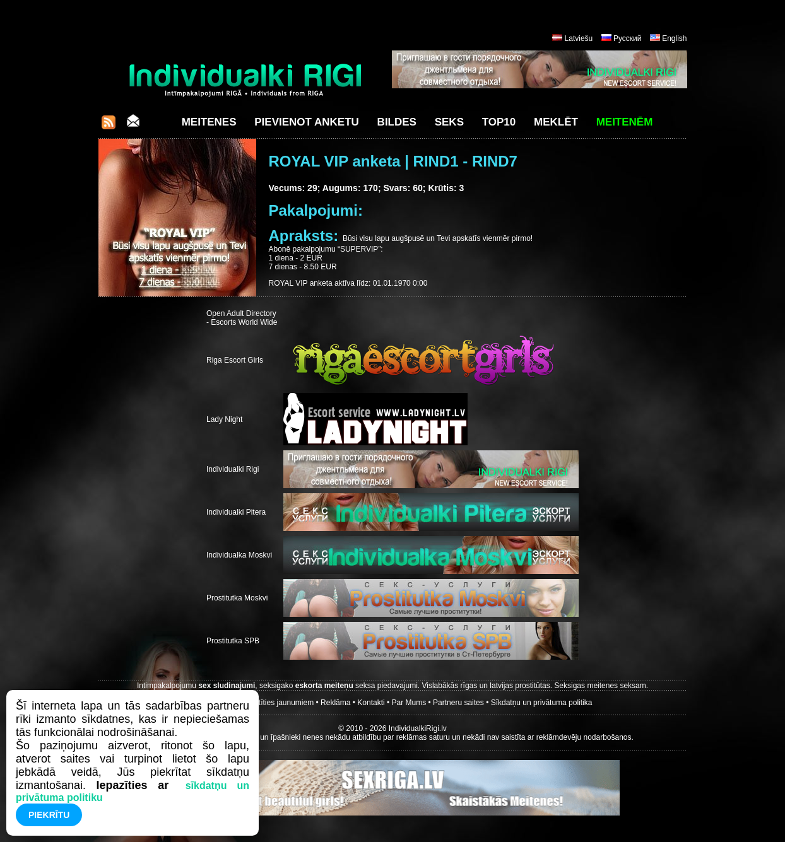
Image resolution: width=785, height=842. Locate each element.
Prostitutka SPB (232, 640)
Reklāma (335, 702)
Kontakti (370, 702)
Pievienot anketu (306, 122)
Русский (627, 38)
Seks (449, 122)
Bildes (396, 122)
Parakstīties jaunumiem (274, 702)
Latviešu (579, 38)
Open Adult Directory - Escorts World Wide (241, 318)
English (674, 38)
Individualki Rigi (232, 469)
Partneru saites (458, 702)
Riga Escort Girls (234, 360)
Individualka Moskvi (239, 555)
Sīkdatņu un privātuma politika (542, 702)
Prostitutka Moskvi (237, 597)
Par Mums (409, 702)
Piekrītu (48, 815)
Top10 (499, 122)
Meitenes (209, 122)
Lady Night (224, 419)
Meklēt (556, 122)
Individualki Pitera (236, 512)
